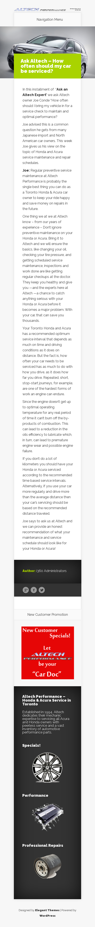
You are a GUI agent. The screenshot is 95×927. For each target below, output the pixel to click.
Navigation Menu (50, 19)
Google (25, 590)
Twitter (41, 590)
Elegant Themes (47, 910)
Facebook (33, 590)
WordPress (47, 915)
